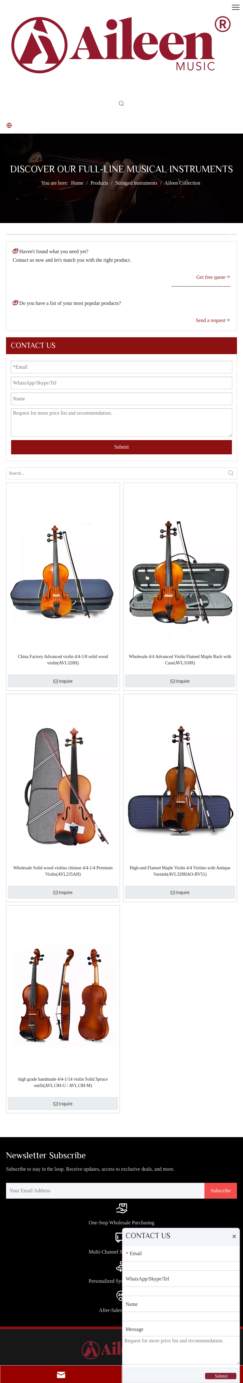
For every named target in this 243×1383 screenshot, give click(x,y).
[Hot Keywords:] (121, 105)
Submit (121, 447)
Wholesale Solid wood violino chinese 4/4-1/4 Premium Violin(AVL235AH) (63, 871)
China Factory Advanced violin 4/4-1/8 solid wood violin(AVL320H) (63, 659)
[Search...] (115, 473)
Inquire (63, 681)
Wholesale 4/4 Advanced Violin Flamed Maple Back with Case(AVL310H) (180, 659)
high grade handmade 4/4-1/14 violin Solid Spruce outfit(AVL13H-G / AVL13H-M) (63, 1082)
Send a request (213, 320)
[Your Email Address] (104, 1190)
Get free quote (213, 277)
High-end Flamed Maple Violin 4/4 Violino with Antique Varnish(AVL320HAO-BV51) (180, 871)
